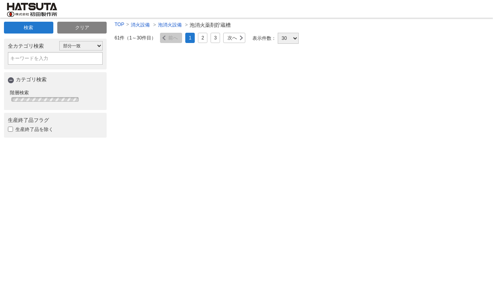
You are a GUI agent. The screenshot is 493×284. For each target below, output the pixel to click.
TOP (119, 24)
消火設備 (140, 25)
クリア (82, 27)
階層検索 (19, 92)
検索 (28, 27)
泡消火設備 (170, 25)
